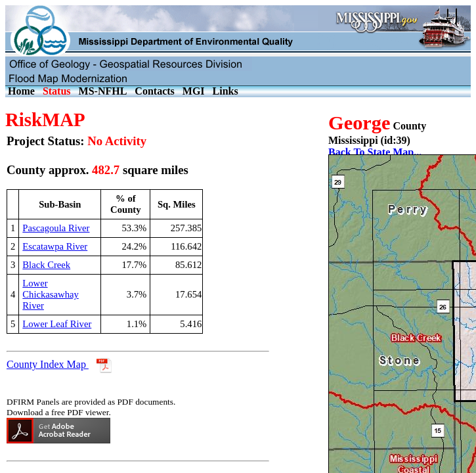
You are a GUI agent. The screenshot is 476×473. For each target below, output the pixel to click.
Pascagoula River (55, 228)
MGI (194, 91)
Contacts (154, 91)
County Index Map (48, 364)
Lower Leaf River (56, 324)
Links (225, 91)
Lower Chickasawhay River (50, 294)
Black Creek (46, 264)
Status (57, 91)
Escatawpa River (54, 246)
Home (21, 91)
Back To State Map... (375, 152)
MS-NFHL (103, 91)
